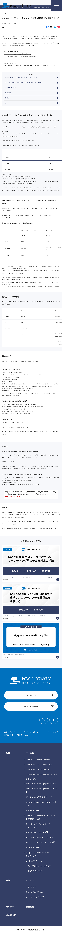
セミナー (10, 906)
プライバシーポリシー (31, 732)
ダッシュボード (29, 577)
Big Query (16, 654)
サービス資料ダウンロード (30, 695)
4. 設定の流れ (31, 93)
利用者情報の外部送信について (16, 735)
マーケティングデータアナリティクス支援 (41, 774)
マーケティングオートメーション (40, 577)
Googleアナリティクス (7, 23)
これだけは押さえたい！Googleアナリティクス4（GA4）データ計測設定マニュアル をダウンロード (29, 65)
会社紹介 (30, 906)
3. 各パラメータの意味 (31, 88)
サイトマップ (53, 732)
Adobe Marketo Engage (9, 577)
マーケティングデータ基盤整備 (38, 759)
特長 (8, 752)
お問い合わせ (9, 732)
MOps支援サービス (34, 847)
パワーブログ (31, 887)
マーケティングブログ (34, 897)
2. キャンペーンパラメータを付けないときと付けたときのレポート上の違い (31, 83)
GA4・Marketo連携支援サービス (39, 797)
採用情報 (10, 915)
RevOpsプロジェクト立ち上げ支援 (40, 842)
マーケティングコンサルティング (38, 769)
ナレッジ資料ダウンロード (36, 892)
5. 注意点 (31, 98)
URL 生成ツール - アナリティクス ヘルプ (12, 422)
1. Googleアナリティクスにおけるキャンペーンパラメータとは (31, 78)
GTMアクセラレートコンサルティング (40, 837)
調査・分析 (16, 23)
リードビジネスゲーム (34, 861)
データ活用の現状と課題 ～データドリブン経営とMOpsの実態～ (21, 54)
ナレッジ (30, 880)
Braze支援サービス (34, 810)
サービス (30, 752)
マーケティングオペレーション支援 (39, 764)
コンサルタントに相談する (31, 706)
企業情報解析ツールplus (36, 832)
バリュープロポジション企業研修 (39, 866)
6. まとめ (31, 103)
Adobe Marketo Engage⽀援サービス (42, 783)
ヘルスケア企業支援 (34, 871)
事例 (8, 880)
